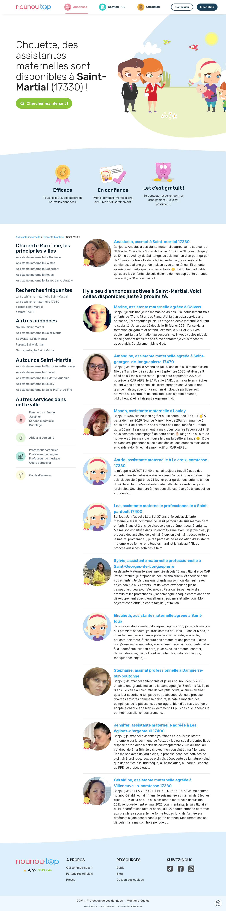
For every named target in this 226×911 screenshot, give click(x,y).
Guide (120, 867)
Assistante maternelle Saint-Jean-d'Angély (44, 280)
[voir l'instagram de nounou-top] (191, 868)
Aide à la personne (41, 437)
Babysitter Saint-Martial (31, 338)
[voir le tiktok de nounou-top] (170, 868)
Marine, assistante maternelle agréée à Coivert (157, 307)
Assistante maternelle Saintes (35, 263)
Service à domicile (41, 421)
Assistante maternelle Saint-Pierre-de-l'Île (44, 389)
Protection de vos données (105, 900)
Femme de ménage (42, 412)
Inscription (207, 6)
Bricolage (35, 425)
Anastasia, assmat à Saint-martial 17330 (152, 241)
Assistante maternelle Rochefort (37, 269)
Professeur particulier (43, 450)
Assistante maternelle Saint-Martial (39, 333)
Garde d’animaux (40, 475)
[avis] (37, 870)
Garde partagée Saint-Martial (35, 350)
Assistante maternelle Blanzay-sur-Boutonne (45, 366)
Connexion (182, 6)
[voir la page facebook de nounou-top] (180, 868)
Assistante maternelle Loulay (35, 384)
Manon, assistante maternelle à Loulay (150, 410)
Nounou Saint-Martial (30, 327)
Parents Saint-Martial (29, 344)
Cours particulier (40, 462)
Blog (120, 873)
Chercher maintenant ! (44, 103)
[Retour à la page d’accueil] (33, 7)
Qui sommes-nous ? (79, 867)
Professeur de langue (43, 454)
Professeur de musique (44, 458)
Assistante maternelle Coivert (35, 372)
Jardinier (35, 416)
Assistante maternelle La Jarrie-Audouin (42, 378)
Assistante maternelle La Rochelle (38, 257)
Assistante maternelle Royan (35, 274)
